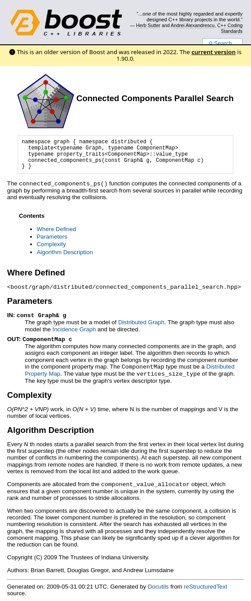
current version (214, 52)
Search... (222, 43)
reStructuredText (205, 583)
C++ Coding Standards (230, 28)
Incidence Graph (74, 328)
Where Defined (56, 228)
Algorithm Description (65, 251)
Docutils (158, 583)
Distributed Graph (141, 321)
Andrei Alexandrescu (193, 25)
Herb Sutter (148, 25)
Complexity (51, 243)
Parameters (52, 236)
